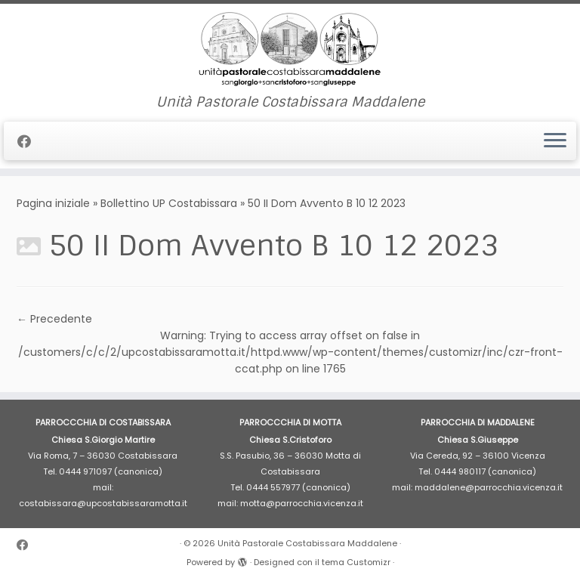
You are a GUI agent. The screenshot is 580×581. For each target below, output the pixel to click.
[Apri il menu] (555, 141)
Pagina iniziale (53, 203)
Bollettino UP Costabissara (168, 203)
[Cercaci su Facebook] (29, 141)
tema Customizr (356, 562)
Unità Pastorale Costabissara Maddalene (307, 543)
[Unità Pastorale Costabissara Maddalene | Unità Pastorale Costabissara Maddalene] (290, 49)
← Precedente (54, 318)
